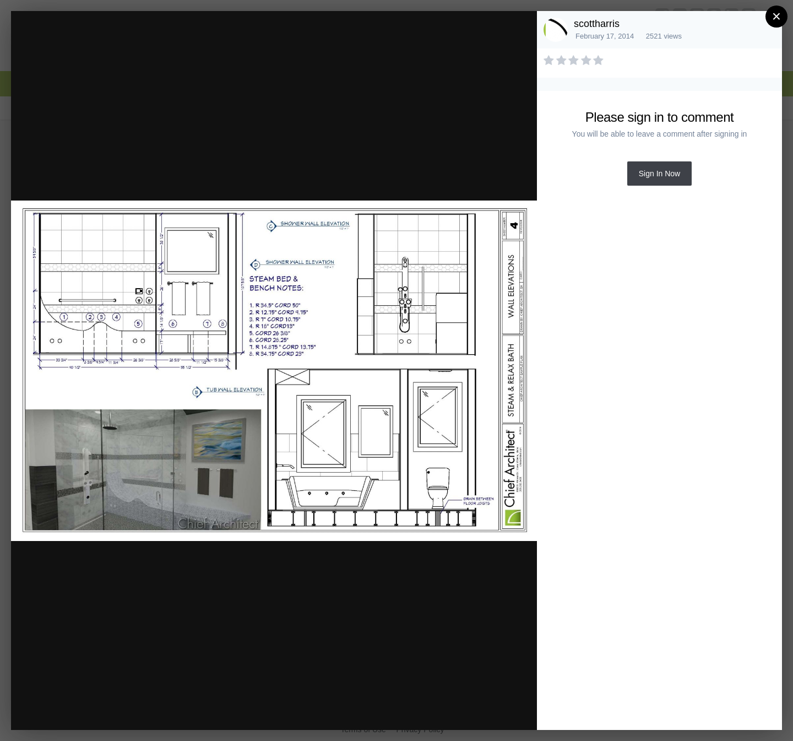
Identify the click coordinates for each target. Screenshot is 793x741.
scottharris (597, 23)
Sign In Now (659, 173)
